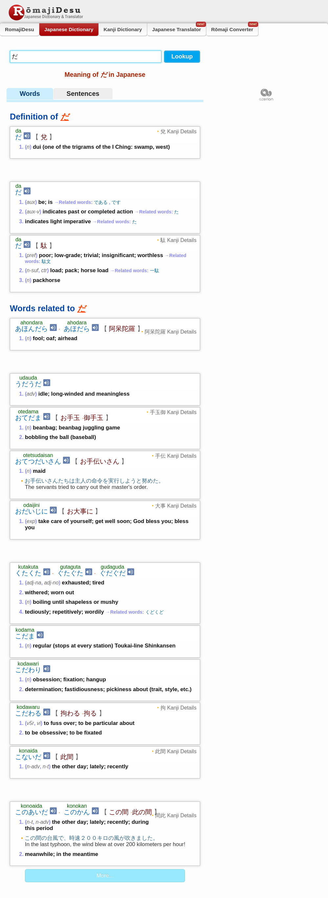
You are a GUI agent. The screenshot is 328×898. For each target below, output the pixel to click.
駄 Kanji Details (178, 219)
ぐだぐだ (112, 509)
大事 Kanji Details (175, 463)
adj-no (51, 518)
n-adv (33, 702)
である (101, 181)
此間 (66, 692)
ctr (44, 249)
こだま (25, 572)
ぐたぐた (70, 509)
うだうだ (28, 341)
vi (39, 659)
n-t (46, 702)
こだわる (28, 649)
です (116, 181)
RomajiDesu (19, 29)
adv (31, 351)
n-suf (32, 249)
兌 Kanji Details (178, 131)
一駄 (154, 249)
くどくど (154, 548)
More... (104, 790)
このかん (77, 726)
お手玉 (70, 375)
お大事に (80, 468)
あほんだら (31, 307)
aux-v (33, 190)
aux (31, 181)
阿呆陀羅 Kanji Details (170, 310)
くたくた (28, 509)
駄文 (46, 240)
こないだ (28, 692)
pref (31, 234)
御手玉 (93, 375)
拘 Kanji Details (178, 643)
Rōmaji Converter (234, 27)
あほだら (77, 307)
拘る (90, 649)
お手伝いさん (99, 418)
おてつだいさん (38, 418)
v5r (30, 659)
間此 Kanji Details (175, 730)
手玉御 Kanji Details (173, 369)
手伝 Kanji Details (175, 413)
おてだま (28, 375)
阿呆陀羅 (122, 307)
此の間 (142, 726)
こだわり (28, 605)
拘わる (70, 649)
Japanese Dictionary (68, 29)
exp (31, 478)
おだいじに (31, 468)
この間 (119, 726)
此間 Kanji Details (175, 687)
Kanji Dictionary (123, 29)
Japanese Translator (179, 27)
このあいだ (31, 726)
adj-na (34, 518)
